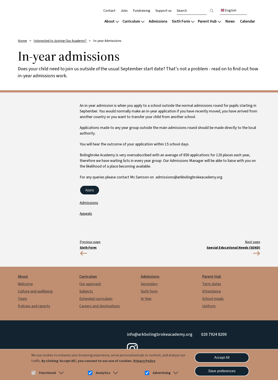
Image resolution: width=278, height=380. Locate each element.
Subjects (86, 291)
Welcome (25, 284)
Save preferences (221, 371)
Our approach (90, 284)
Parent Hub (209, 21)
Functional (47, 372)
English (228, 10)
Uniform (209, 306)
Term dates (211, 284)
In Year (146, 298)
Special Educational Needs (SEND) (233, 247)
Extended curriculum (96, 298)
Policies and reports (34, 306)
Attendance (211, 291)
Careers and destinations (99, 306)
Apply (89, 190)
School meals (213, 298)
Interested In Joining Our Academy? (60, 40)
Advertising (161, 372)
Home (22, 40)
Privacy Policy (144, 361)
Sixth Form (183, 21)
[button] (60, 372)
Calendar (247, 21)
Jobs (124, 10)
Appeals (86, 213)
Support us (164, 10)
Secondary (149, 284)
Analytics (103, 372)
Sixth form (149, 291)
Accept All (221, 357)
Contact (109, 10)
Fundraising (141, 10)
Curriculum (133, 21)
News (230, 21)
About (111, 21)
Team (22, 298)
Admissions (158, 21)
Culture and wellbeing (35, 291)
